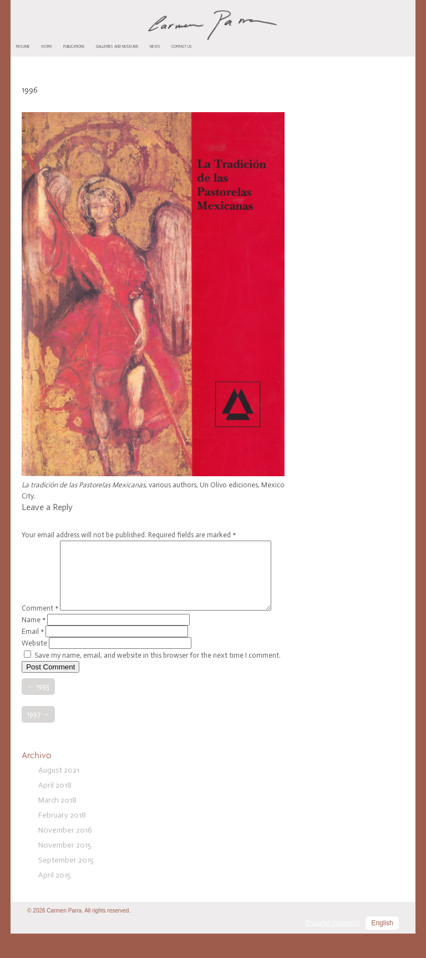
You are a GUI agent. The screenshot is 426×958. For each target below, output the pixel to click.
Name (33, 644)
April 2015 (54, 899)
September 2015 (66, 884)
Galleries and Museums (117, 46)
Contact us (181, 46)
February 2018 (62, 839)
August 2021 (58, 794)
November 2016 (65, 854)
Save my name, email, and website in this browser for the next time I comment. (157, 679)
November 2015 (65, 869)
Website (34, 667)
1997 (38, 738)
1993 (38, 711)
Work (46, 46)
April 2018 (55, 809)
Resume (23, 46)
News (155, 46)
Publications (74, 46)
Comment (40, 546)
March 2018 (57, 824)
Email (33, 656)
